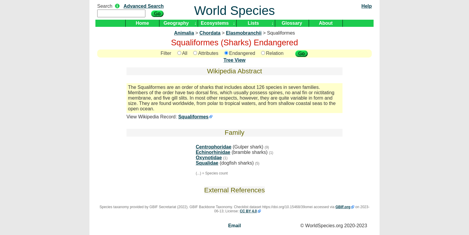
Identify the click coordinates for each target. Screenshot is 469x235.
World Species (234, 11)
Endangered (239, 53)
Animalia (184, 32)
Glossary (292, 23)
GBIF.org (342, 207)
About (326, 23)
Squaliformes (193, 116)
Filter (166, 53)
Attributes (205, 53)
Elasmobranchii (243, 32)
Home (142, 23)
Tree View (234, 60)
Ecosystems (215, 23)
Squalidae (207, 163)
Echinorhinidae (213, 152)
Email (234, 225)
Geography (176, 23)
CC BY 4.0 (248, 211)
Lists (253, 23)
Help (366, 6)
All (182, 53)
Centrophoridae (213, 146)
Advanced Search (144, 6)
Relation (272, 53)
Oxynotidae (209, 157)
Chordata (210, 32)
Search (104, 6)
